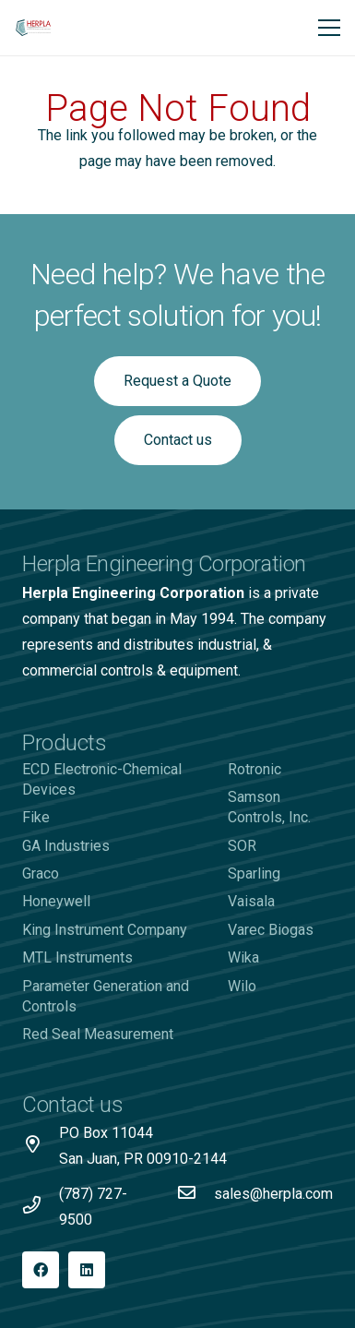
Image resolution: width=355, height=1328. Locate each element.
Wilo (242, 986)
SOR (242, 846)
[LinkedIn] (86, 1269)
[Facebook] (40, 1269)
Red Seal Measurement (97, 1034)
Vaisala (251, 901)
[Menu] (329, 28)
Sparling (254, 873)
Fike (36, 817)
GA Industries (66, 846)
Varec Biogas (271, 930)
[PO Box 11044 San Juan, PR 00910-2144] (40, 1146)
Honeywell (56, 901)
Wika (243, 957)
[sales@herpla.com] (195, 1194)
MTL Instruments (77, 957)
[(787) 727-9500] (40, 1207)
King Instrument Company (104, 930)
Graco (40, 873)
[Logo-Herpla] (34, 27)
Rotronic (254, 769)
